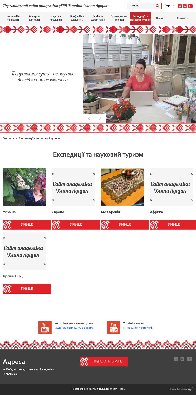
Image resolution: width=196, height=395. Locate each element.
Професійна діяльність (77, 18)
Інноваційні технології (13, 18)
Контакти (182, 18)
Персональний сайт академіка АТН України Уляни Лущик (55, 5)
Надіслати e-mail (107, 361)
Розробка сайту (181, 389)
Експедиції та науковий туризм (140, 18)
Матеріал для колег (34, 18)
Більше (27, 225)
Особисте (161, 18)
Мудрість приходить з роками (74, 327)
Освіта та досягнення (98, 18)
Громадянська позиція (119, 18)
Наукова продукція (56, 18)
